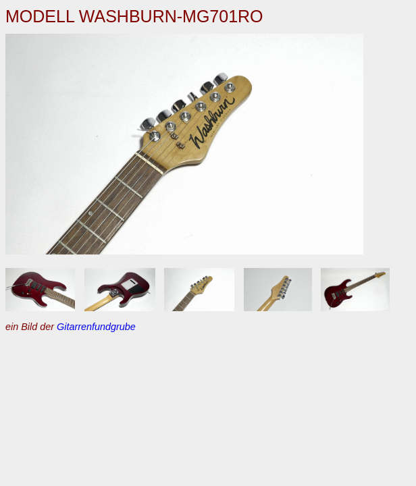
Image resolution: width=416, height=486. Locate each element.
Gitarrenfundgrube (96, 326)
